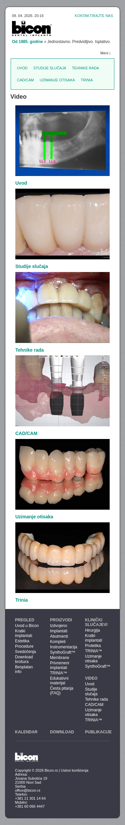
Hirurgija (92, 630)
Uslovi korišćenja (75, 770)
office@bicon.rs (27, 790)
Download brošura (24, 659)
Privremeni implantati (59, 665)
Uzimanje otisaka (57, 80)
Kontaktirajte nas (94, 16)
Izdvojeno (58, 625)
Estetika (22, 641)
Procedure (24, 646)
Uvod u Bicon (27, 625)
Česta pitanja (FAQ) (61, 690)
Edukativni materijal (59, 680)
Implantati (58, 631)
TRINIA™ (58, 673)
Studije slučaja (49, 68)
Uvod (22, 68)
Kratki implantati (23, 633)
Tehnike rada (85, 68)
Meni (105, 53)
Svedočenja (25, 651)
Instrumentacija (62, 647)
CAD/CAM (25, 80)
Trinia (87, 80)
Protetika (93, 645)
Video (91, 678)
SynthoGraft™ (62, 652)
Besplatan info (24, 669)
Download (62, 732)
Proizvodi (61, 620)
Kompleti (58, 641)
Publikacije (98, 732)
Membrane (59, 657)
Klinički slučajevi (96, 622)
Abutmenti (59, 636)
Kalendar (26, 732)
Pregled (24, 620)
